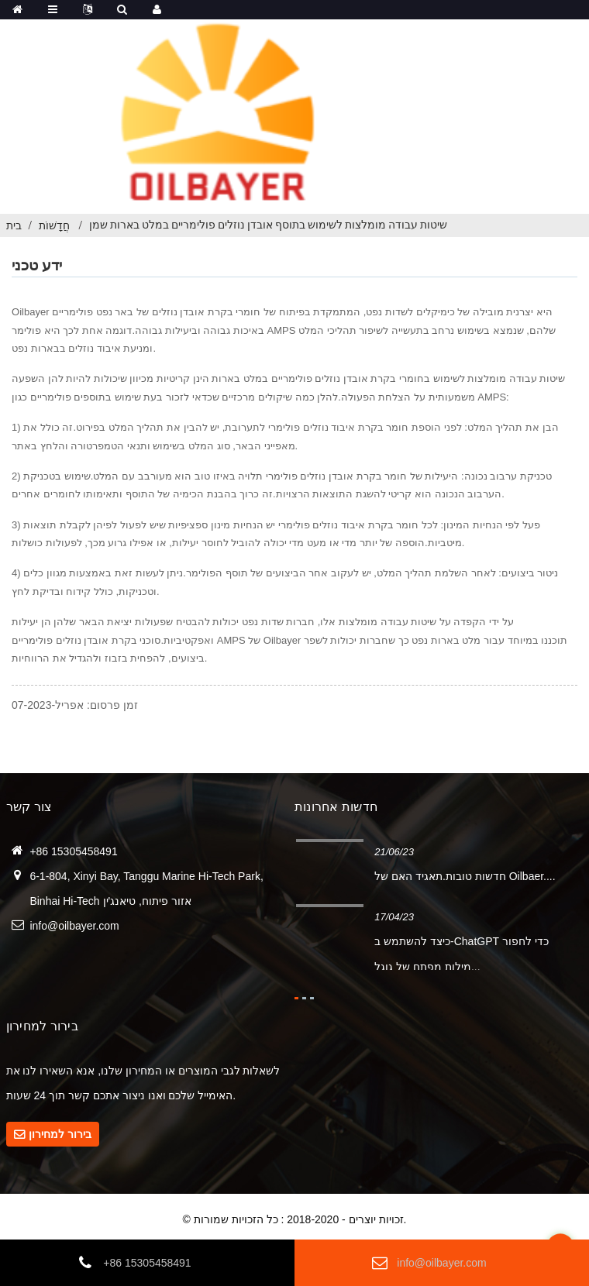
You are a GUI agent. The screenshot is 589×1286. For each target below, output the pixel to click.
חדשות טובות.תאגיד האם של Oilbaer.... (464, 876)
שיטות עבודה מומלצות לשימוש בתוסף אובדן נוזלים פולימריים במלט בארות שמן (268, 225)
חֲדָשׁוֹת (54, 225)
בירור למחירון (60, 1134)
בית (14, 225)
